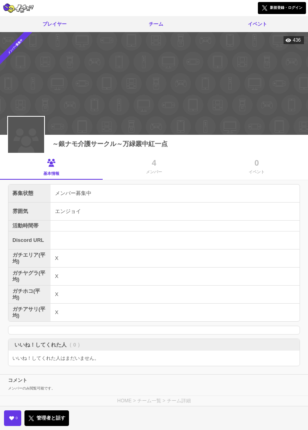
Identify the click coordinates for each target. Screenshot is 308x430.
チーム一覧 (149, 401)
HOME (124, 401)
